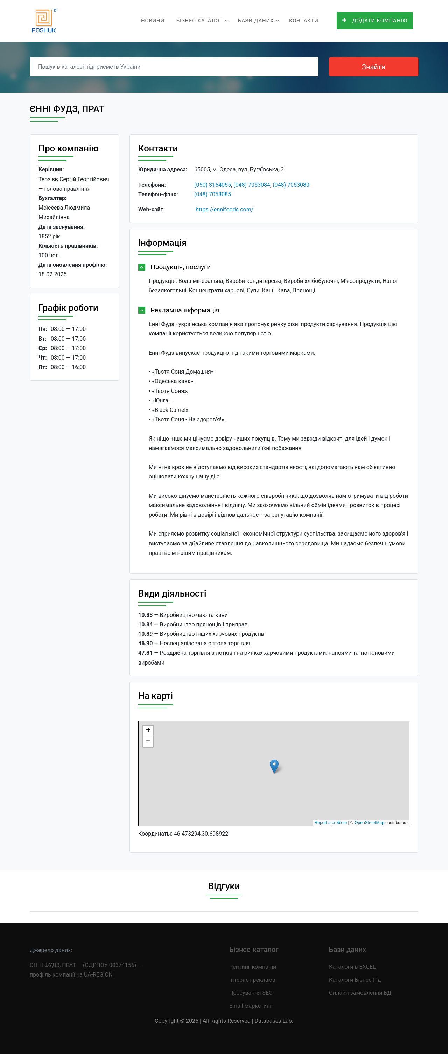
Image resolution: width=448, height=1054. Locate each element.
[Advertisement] (74, 494)
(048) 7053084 (251, 185)
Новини (152, 21)
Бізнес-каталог (199, 21)
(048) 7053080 (291, 185)
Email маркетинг (250, 1005)
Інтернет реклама (252, 980)
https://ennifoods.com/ (224, 209)
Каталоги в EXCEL (352, 967)
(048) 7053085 (212, 194)
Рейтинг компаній (252, 967)
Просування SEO (251, 993)
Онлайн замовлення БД (360, 993)
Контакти (303, 21)
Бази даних (256, 21)
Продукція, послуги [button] (180, 267)
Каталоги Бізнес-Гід (355, 980)
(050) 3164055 (212, 185)
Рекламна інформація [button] (184, 310)
